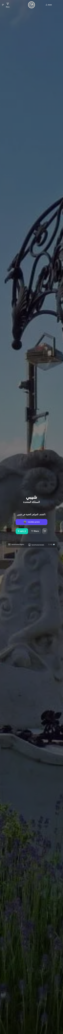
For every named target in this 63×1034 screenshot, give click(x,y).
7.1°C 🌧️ (51, 544)
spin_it (22, 531)
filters (35, 531)
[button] (3, 4)
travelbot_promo (34, 522)
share (49, 5)
